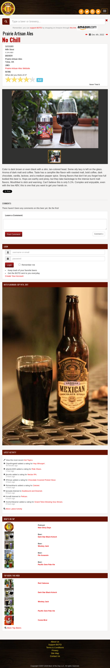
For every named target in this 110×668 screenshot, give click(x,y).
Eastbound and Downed (32, 491)
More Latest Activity (14, 509)
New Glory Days (44, 528)
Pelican (24, 496)
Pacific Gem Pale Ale (46, 565)
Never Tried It (94, 84)
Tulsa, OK (9, 62)
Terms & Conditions (55, 647)
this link (73, 28)
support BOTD (36, 28)
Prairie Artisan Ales (18, 33)
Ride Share (36, 469)
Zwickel (36, 485)
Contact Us (55, 656)
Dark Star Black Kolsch (47, 537)
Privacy (55, 650)
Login (9, 265)
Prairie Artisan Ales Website (17, 68)
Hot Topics (28, 460)
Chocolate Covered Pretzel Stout (41, 480)
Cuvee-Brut (42, 620)
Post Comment (13, 234)
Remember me (28, 265)
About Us (55, 642)
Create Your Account (14, 276)
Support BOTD (55, 644)
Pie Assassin (43, 555)
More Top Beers (14, 628)
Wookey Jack (43, 546)
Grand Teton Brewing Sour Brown (48, 502)
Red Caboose (43, 583)
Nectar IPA (32, 474)
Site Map (55, 653)
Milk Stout (9, 49)
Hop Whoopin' (39, 463)
